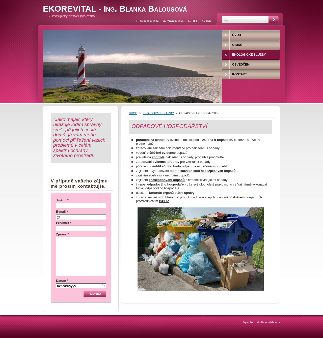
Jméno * (62, 200)
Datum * (62, 281)
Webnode (274, 322)
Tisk (208, 20)
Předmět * (63, 223)
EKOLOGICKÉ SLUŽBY (158, 113)
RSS (194, 20)
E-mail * (62, 211)
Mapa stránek (175, 20)
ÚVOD (133, 113)
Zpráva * (62, 234)
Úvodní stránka (149, 20)
